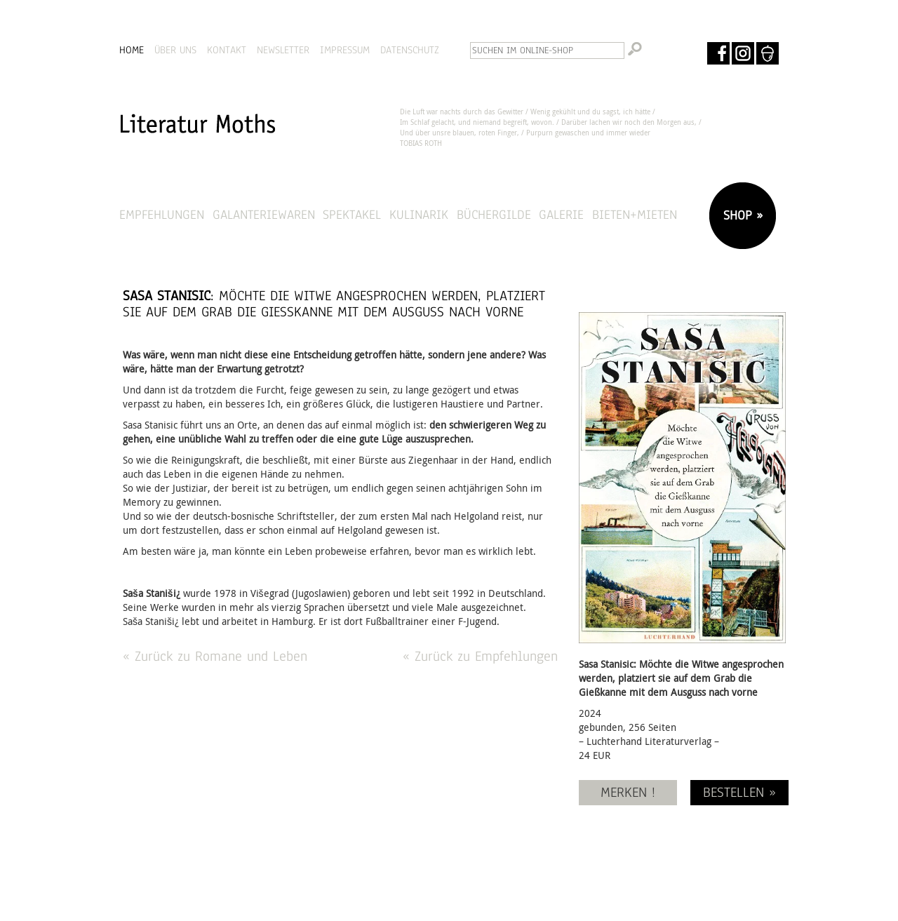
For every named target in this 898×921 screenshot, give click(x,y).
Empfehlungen (161, 214)
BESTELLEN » (739, 792)
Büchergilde (494, 214)
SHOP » (741, 215)
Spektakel (352, 214)
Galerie (561, 214)
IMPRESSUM (345, 50)
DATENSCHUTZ (409, 50)
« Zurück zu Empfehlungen (480, 656)
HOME (131, 50)
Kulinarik (418, 214)
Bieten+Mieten (634, 214)
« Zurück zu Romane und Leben (215, 656)
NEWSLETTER (283, 50)
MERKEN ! (628, 792)
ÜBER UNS (175, 50)
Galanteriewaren (264, 214)
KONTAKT (226, 50)
